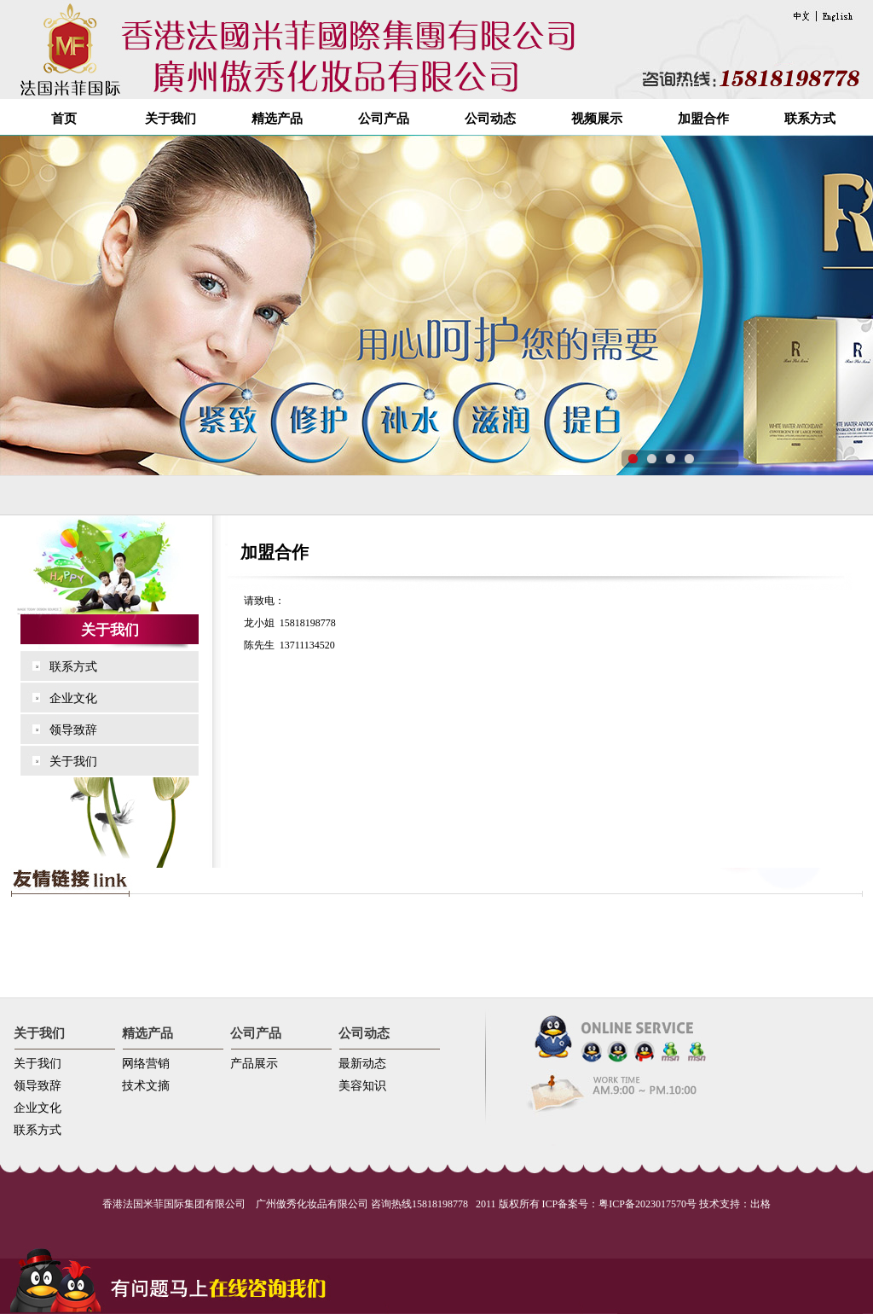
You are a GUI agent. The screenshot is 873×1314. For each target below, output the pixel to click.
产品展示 (254, 1063)
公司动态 (490, 118)
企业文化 (73, 698)
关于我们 (170, 118)
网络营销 (146, 1063)
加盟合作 (703, 118)
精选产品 (277, 118)
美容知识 (362, 1085)
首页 (64, 118)
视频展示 (596, 118)
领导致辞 (73, 730)
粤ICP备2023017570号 (647, 1204)
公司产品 (383, 118)
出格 (760, 1204)
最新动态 (362, 1063)
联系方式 (809, 118)
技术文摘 (146, 1085)
